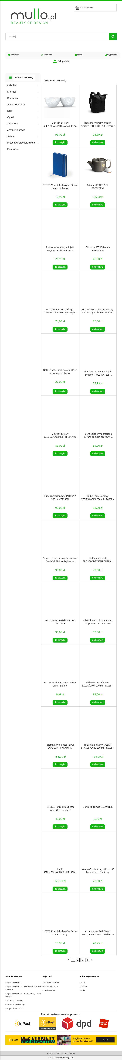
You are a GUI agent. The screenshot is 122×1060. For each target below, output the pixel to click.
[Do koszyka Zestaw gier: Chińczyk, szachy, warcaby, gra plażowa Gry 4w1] (97, 329)
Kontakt (83, 982)
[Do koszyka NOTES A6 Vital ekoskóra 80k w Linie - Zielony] (60, 702)
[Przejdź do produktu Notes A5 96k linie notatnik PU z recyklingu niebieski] (60, 350)
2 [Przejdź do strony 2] (77, 959)
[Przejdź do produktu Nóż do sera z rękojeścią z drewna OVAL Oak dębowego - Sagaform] (60, 289)
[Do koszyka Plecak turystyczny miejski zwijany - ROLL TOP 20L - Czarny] (97, 142)
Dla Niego (12, 98)
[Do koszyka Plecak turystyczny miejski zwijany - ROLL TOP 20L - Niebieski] (97, 391)
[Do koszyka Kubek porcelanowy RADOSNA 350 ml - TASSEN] (60, 515)
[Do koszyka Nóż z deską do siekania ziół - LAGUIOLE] (60, 640)
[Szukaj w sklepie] (58, 36)
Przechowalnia (48, 990)
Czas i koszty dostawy (14, 1004)
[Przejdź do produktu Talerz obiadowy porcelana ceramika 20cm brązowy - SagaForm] (98, 413)
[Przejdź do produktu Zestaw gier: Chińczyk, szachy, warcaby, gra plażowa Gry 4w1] (98, 289)
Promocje (46, 55)
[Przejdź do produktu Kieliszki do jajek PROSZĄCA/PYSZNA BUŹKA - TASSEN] (98, 537)
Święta (10, 136)
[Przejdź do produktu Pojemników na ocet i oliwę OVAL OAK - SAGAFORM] (60, 724)
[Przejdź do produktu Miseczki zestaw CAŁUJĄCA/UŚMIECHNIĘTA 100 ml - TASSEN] (60, 413)
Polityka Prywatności (14, 1008)
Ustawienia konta (50, 986)
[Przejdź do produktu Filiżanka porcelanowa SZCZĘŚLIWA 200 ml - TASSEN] (98, 662)
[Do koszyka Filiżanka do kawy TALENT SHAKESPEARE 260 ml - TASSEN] (97, 764)
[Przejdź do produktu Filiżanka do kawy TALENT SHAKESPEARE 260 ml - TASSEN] (98, 724)
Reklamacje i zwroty (14, 1000)
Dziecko (11, 85)
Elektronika (13, 149)
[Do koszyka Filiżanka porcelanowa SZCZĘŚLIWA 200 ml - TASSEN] (97, 702)
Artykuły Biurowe (16, 130)
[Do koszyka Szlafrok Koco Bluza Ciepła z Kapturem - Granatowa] (97, 640)
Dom (9, 110)
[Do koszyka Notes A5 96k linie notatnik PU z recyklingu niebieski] (60, 391)
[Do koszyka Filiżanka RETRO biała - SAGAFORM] (97, 267)
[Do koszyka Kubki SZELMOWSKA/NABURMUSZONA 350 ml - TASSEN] (60, 889)
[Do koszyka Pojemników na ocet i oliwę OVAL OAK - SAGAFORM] (60, 764)
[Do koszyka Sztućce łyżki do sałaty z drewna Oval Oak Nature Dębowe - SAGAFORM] (60, 578)
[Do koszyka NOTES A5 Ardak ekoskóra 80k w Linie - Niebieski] (60, 204)
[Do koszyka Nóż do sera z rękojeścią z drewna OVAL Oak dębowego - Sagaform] (60, 329)
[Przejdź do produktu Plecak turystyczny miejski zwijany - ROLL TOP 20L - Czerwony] (60, 227)
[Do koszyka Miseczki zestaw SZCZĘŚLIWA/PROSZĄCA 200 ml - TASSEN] (60, 142)
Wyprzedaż (111, 55)
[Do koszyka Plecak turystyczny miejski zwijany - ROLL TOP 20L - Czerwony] (60, 267)
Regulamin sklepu (13, 982)
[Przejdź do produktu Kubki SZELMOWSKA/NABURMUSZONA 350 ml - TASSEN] (60, 849)
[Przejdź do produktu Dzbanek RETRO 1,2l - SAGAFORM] (98, 164)
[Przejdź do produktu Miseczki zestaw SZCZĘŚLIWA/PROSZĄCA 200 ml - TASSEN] (60, 102)
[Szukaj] (113, 36)
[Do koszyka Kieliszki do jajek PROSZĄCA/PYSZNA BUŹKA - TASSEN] (97, 578)
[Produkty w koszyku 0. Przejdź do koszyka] (84, 7)
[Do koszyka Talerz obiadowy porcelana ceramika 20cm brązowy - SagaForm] (97, 453)
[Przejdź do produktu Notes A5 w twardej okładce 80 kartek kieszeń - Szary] (98, 849)
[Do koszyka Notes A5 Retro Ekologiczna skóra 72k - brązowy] (60, 826)
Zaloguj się (61, 61)
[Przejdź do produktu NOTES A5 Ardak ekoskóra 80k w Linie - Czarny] (60, 911)
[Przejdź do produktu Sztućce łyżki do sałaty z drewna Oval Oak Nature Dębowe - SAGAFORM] (60, 537)
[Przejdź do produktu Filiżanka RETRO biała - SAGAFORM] (98, 227)
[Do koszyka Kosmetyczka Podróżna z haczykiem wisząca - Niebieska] (97, 951)
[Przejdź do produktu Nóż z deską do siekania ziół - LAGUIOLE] (60, 600)
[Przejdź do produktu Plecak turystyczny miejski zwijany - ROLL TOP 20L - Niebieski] (98, 351)
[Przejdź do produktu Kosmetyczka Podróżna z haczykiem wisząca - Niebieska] (98, 911)
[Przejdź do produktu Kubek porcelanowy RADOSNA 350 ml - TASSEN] (60, 475)
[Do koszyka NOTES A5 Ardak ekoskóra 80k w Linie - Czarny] (60, 951)
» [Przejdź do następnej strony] (91, 959)
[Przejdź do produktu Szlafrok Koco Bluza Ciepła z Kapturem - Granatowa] (98, 600)
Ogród (10, 117)
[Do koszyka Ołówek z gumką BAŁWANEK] (97, 826)
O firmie (83, 986)
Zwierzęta (12, 123)
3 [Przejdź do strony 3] (82, 959)
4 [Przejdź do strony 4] (87, 959)
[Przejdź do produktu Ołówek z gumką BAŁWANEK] (98, 786)
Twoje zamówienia (50, 982)
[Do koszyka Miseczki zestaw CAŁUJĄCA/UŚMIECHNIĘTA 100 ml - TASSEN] (60, 453)
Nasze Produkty (24, 77)
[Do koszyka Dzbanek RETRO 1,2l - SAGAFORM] (97, 204)
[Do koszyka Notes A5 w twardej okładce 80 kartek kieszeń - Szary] (97, 889)
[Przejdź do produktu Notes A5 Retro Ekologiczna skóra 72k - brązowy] (60, 786)
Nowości (13, 55)
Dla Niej (11, 91)
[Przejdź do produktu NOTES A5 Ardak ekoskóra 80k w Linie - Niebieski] (60, 164)
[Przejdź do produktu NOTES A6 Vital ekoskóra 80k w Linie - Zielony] (60, 662)
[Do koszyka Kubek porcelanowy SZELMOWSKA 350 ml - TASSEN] (97, 515)
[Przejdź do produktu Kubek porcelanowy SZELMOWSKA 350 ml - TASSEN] (98, 475)
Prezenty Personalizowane (21, 142)
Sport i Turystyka (16, 104)
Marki (78, 55)
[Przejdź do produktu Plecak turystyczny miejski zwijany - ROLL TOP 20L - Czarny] (98, 102)
